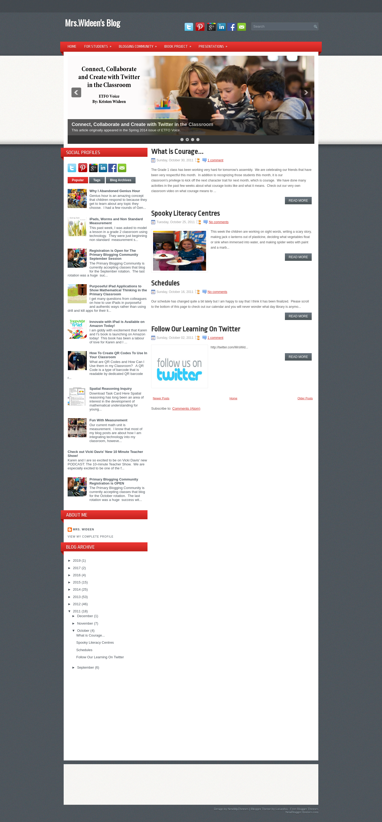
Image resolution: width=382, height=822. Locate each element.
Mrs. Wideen (83, 529)
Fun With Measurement (108, 420)
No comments (218, 222)
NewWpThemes (238, 809)
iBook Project (179, 45)
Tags (97, 180)
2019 (77, 561)
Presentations (215, 45)
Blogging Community (139, 45)
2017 (77, 568)
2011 (77, 611)
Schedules (84, 650)
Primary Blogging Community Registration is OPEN (113, 481)
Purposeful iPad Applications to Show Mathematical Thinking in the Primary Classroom (118, 290)
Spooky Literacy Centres (95, 642)
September (86, 667)
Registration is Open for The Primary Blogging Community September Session (113, 255)
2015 (77, 582)
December (85, 616)
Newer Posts (161, 398)
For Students (99, 45)
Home (72, 46)
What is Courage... (90, 635)
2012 (77, 604)
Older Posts (305, 398)
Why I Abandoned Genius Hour (114, 191)
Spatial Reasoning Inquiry (110, 389)
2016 (77, 575)
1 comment (215, 160)
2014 (77, 589)
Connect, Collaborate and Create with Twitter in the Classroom (142, 124)
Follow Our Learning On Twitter (100, 657)
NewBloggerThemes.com (302, 812)
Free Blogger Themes (304, 809)
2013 (77, 597)
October (83, 631)
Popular (78, 180)
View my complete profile (91, 536)
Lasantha (282, 809)
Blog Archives (120, 180)
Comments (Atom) (186, 408)
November (85, 623)
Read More (298, 200)
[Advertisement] (107, 714)
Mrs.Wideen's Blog (92, 22)
